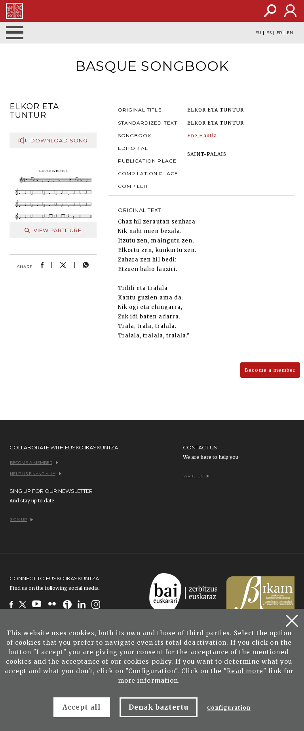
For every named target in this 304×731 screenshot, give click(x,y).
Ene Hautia (202, 135)
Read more (245, 671)
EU (258, 33)
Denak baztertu (158, 707)
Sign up (21, 519)
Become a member (270, 370)
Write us (196, 476)
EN (290, 33)
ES (269, 33)
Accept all (82, 707)
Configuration (229, 707)
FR (279, 33)
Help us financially (35, 473)
